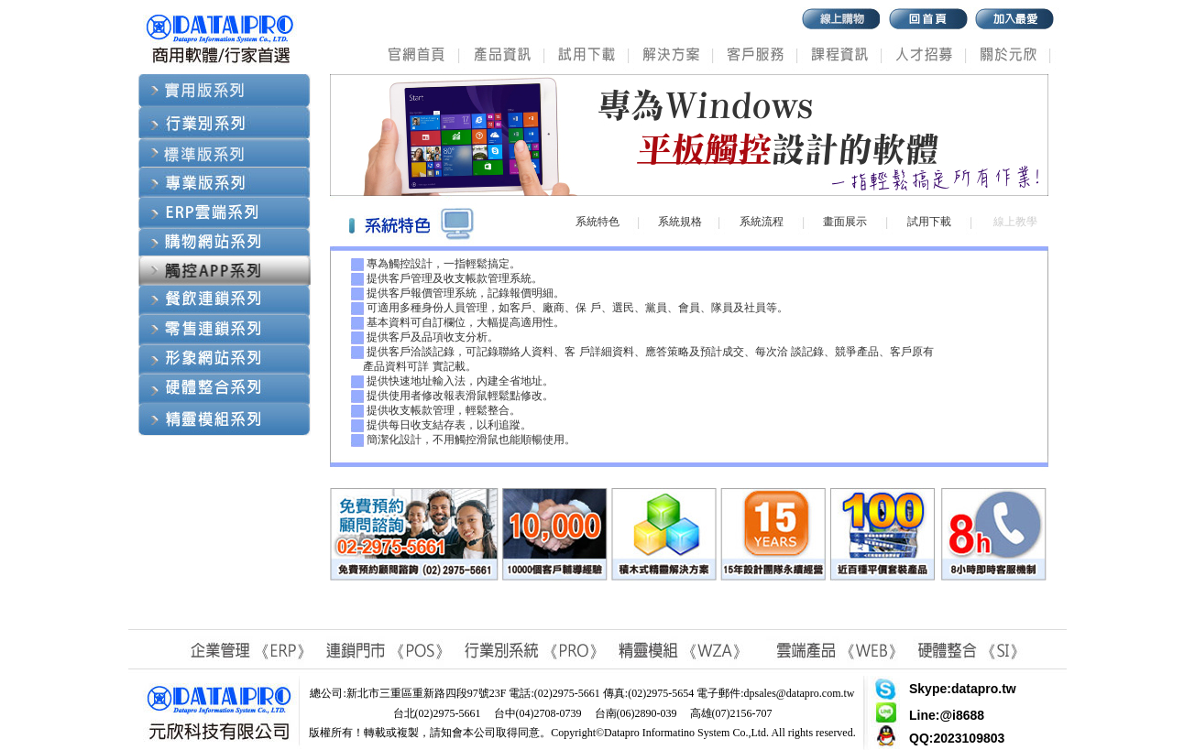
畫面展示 (845, 221)
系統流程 (762, 221)
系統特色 (597, 221)
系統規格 (680, 221)
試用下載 (929, 221)
